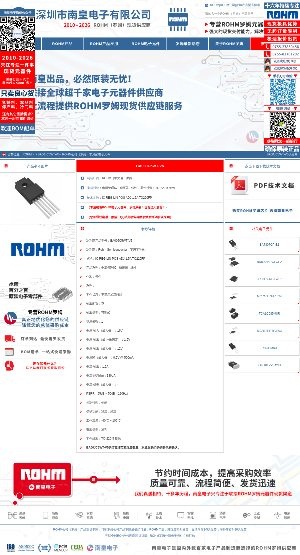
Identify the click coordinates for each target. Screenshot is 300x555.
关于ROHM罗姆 (229, 43)
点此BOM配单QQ (286, 68)
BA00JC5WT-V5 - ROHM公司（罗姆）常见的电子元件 (74, 154)
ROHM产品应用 (104, 43)
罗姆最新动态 (188, 43)
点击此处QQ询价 (285, 61)
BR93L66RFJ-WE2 (269, 279)
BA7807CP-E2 (269, 244)
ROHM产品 (62, 43)
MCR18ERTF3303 (269, 331)
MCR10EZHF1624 (269, 296)
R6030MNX (269, 348)
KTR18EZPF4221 (269, 365)
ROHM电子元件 (146, 43)
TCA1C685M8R (269, 313)
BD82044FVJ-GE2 (269, 262)
